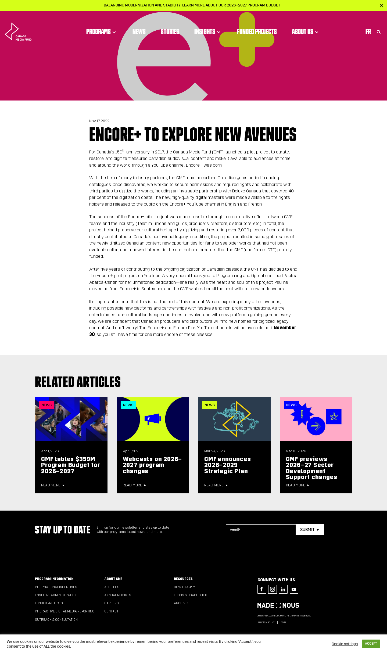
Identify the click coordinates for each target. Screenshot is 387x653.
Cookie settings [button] (345, 643)
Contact (111, 611)
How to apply (184, 587)
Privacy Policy (266, 622)
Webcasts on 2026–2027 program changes (152, 465)
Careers (111, 603)
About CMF (113, 579)
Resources (183, 579)
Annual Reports (117, 595)
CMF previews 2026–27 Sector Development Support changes (311, 468)
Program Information (54, 579)
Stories (170, 25)
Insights (208, 25)
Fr (368, 25)
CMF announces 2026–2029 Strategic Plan (227, 465)
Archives (181, 603)
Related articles (78, 381)
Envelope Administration (56, 595)
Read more (50, 485)
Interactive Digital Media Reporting (64, 611)
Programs (101, 25)
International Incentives (56, 587)
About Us (306, 25)
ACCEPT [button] (371, 643)
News (139, 25)
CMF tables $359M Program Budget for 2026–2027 (70, 465)
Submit (307, 529)
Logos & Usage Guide (191, 595)
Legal (283, 622)
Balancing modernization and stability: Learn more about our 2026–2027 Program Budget (192, 5)
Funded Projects (257, 25)
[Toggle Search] (378, 25)
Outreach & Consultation (56, 620)
